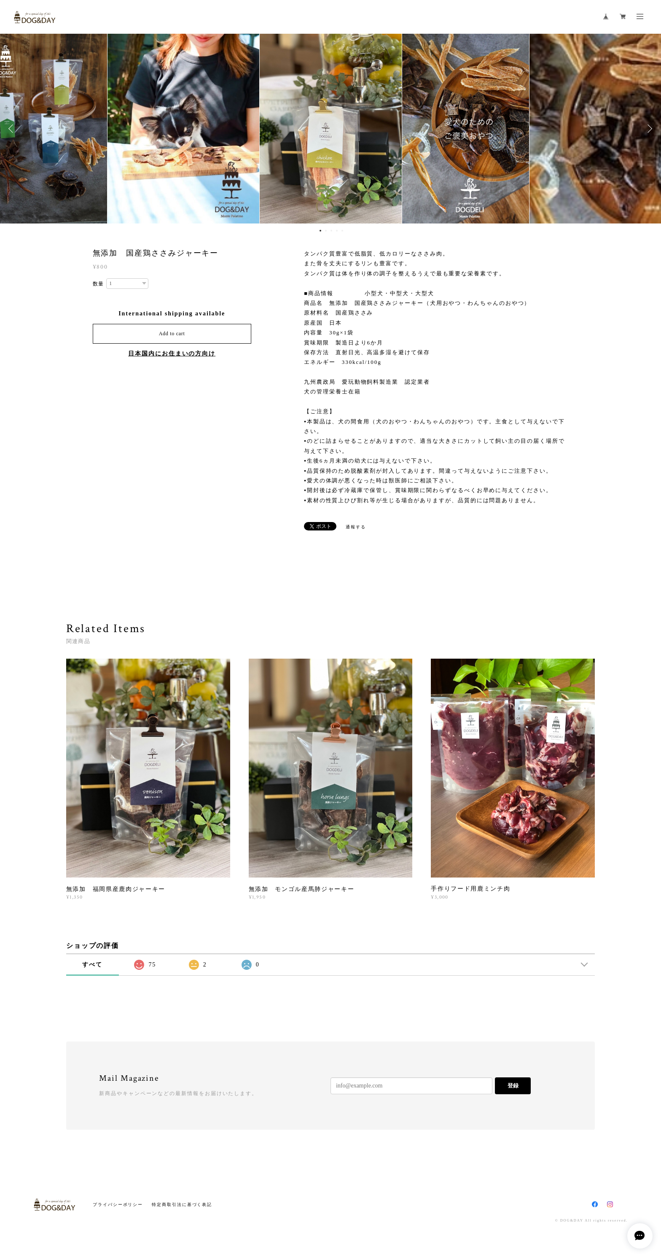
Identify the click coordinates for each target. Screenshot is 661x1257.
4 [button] (337, 230)
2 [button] (326, 230)
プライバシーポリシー (118, 1204)
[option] (331, 128)
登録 (513, 1085)
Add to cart (172, 333)
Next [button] (648, 128)
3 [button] (331, 230)
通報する (356, 527)
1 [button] (320, 230)
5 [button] (342, 230)
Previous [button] (12, 128)
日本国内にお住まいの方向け (171, 353)
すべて (92, 964)
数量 (99, 284)
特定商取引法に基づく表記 (182, 1204)
